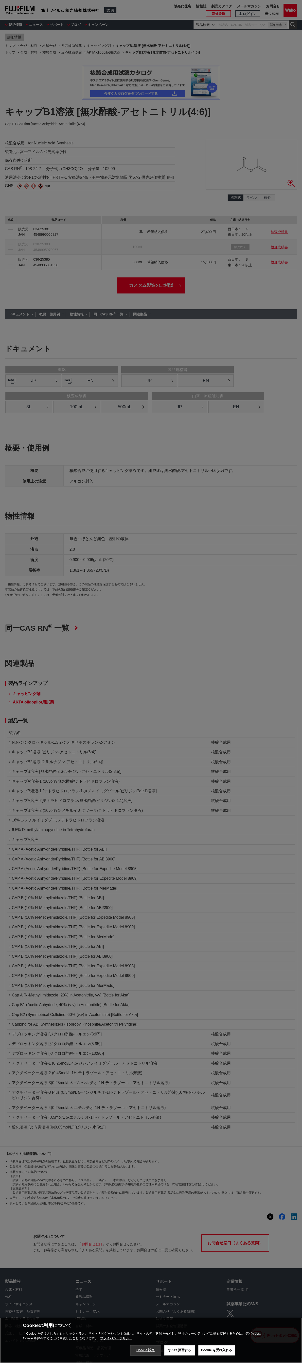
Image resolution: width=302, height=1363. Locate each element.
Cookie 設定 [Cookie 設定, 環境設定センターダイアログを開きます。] (145, 1350)
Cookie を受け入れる (216, 1350)
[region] (151, 1340)
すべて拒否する (179, 1350)
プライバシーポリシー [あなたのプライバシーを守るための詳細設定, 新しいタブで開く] (116, 1338)
